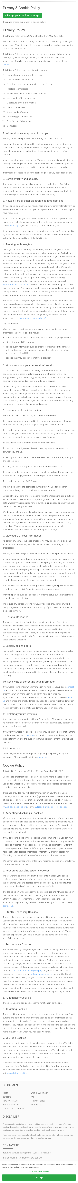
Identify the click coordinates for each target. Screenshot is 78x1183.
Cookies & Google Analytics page (27, 970)
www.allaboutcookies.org (15, 807)
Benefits (7, 1097)
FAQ (32, 1097)
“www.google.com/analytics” (32, 318)
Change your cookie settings (22, 15)
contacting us (14, 225)
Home (5, 1093)
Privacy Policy (38, 1101)
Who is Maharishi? (39, 1093)
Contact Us (36, 1105)
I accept (39, 1177)
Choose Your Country (13, 1109)
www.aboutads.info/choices (16, 284)
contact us (8, 64)
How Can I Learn (10, 1101)
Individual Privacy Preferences (39, 1171)
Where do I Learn (11, 1105)
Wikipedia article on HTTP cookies (51, 807)
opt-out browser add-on (42, 974)
